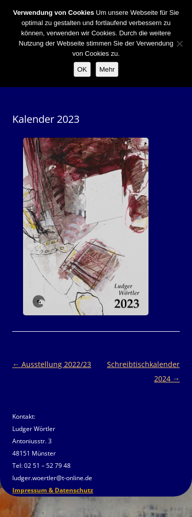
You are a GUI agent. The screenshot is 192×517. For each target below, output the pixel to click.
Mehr (107, 69)
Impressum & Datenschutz (52, 490)
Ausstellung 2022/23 (51, 364)
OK (82, 69)
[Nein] (179, 43)
